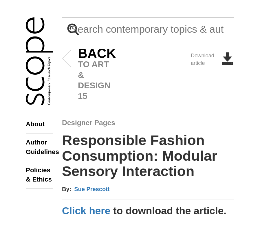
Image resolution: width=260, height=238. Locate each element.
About (35, 124)
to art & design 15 (88, 74)
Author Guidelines (39, 147)
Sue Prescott (91, 189)
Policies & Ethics (39, 174)
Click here (86, 210)
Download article (212, 59)
